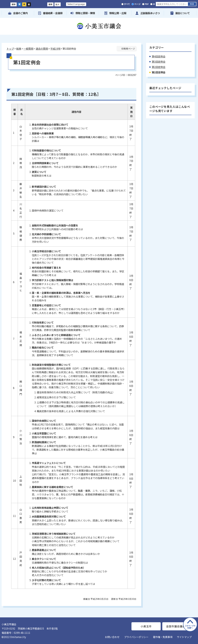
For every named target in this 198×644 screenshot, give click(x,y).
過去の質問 (42, 48)
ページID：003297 (125, 75)
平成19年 (55, 48)
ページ (137, 4)
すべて (127, 4)
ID (154, 4)
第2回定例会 (158, 67)
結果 (18, 48)
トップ (10, 48)
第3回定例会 (158, 61)
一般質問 (28, 48)
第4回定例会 (158, 56)
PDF (147, 4)
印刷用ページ (128, 48)
